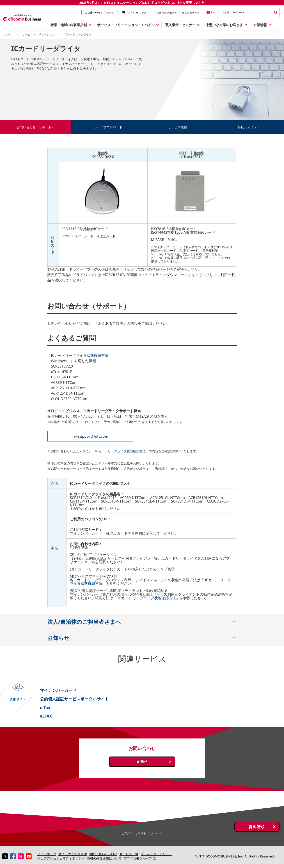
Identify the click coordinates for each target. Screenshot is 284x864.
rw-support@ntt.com (90, 436)
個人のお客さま (190, 12)
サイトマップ (46, 854)
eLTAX (46, 716)
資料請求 (142, 761)
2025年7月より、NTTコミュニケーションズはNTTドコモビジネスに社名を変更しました (142, 2)
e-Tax (45, 707)
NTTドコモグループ (138, 858)
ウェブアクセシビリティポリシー (61, 858)
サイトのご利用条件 (72, 854)
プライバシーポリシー (156, 854)
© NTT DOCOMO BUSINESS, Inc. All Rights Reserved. (235, 856)
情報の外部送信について (104, 858)
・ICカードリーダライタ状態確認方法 (77, 355)
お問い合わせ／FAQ (103, 854)
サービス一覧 (128, 854)
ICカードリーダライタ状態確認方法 (120, 451)
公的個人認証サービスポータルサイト (74, 699)
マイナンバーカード (58, 690)
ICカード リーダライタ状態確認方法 (147, 597)
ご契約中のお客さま (166, 12)
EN (210, 12)
